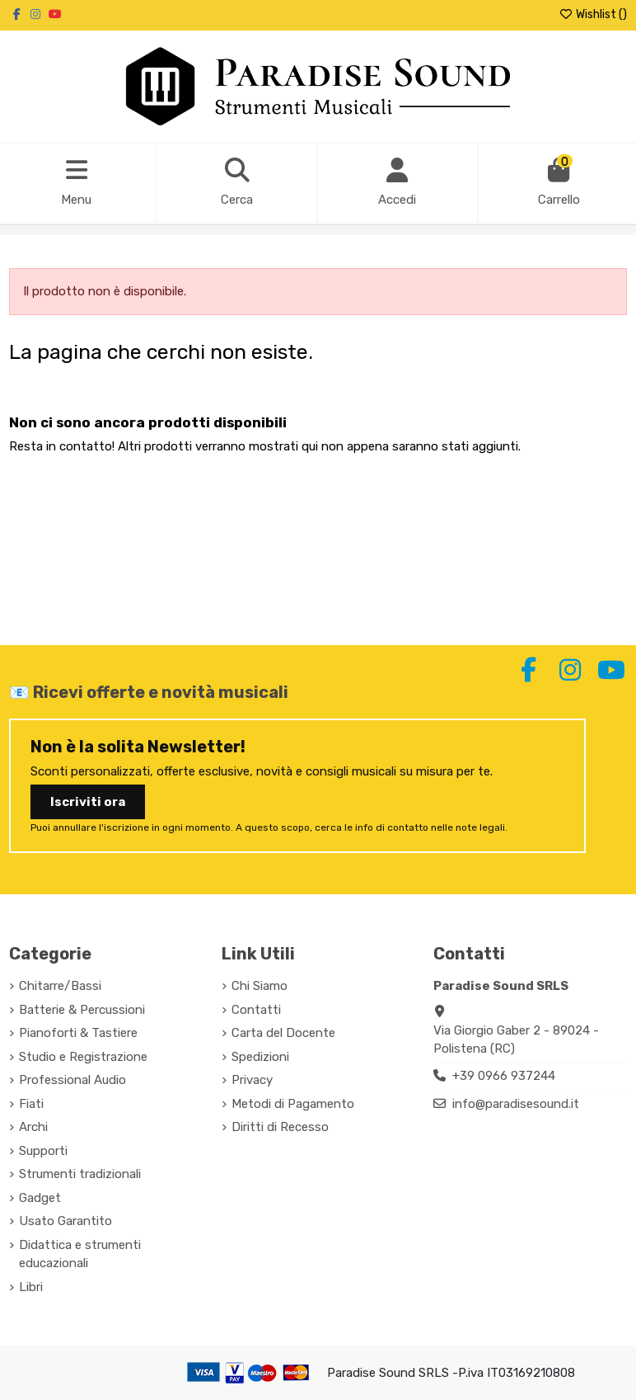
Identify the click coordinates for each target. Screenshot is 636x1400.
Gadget (40, 1197)
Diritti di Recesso (280, 1127)
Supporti (43, 1150)
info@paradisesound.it (515, 1103)
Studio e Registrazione (83, 1056)
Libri (31, 1287)
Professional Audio (72, 1079)
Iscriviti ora (87, 801)
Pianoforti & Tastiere (78, 1032)
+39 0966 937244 (503, 1075)
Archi (33, 1127)
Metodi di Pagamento (292, 1103)
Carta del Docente (283, 1032)
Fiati (31, 1103)
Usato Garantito (65, 1221)
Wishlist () (593, 14)
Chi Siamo (259, 985)
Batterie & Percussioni (82, 1009)
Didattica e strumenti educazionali (80, 1254)
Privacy (252, 1079)
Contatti (256, 1009)
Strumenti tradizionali (80, 1174)
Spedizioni (260, 1056)
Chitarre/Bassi (60, 985)
